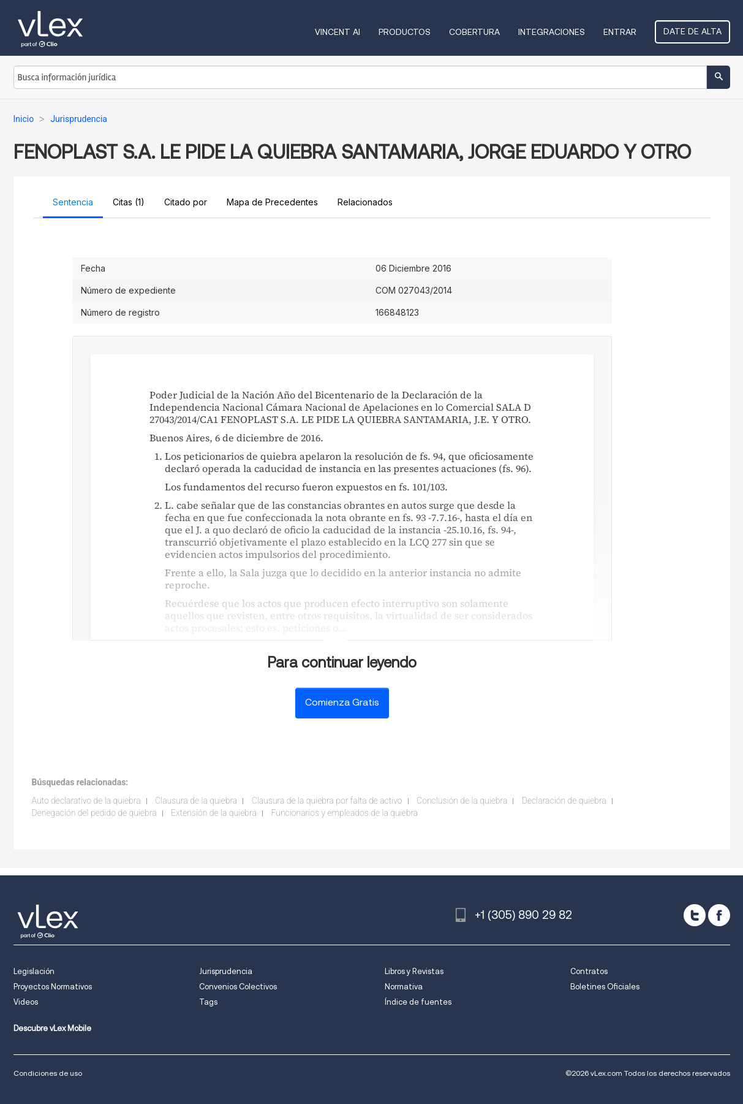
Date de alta (692, 31)
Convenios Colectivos (238, 986)
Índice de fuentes (418, 1002)
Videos (25, 1002)
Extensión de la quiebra (214, 813)
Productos (405, 32)
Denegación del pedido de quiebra (94, 813)
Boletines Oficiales (604, 986)
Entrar (619, 32)
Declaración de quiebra (564, 800)
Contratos (589, 971)
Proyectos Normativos (52, 986)
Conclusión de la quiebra (462, 800)
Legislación (34, 971)
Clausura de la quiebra (196, 800)
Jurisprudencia (225, 971)
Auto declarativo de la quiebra (86, 800)
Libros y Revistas (414, 971)
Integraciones (551, 32)
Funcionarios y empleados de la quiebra (344, 813)
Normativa (404, 986)
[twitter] (695, 915)
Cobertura (474, 32)
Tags (208, 1002)
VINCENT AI (337, 32)
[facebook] (719, 915)
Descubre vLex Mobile (52, 1028)
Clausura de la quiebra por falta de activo (327, 800)
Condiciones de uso (47, 1073)
